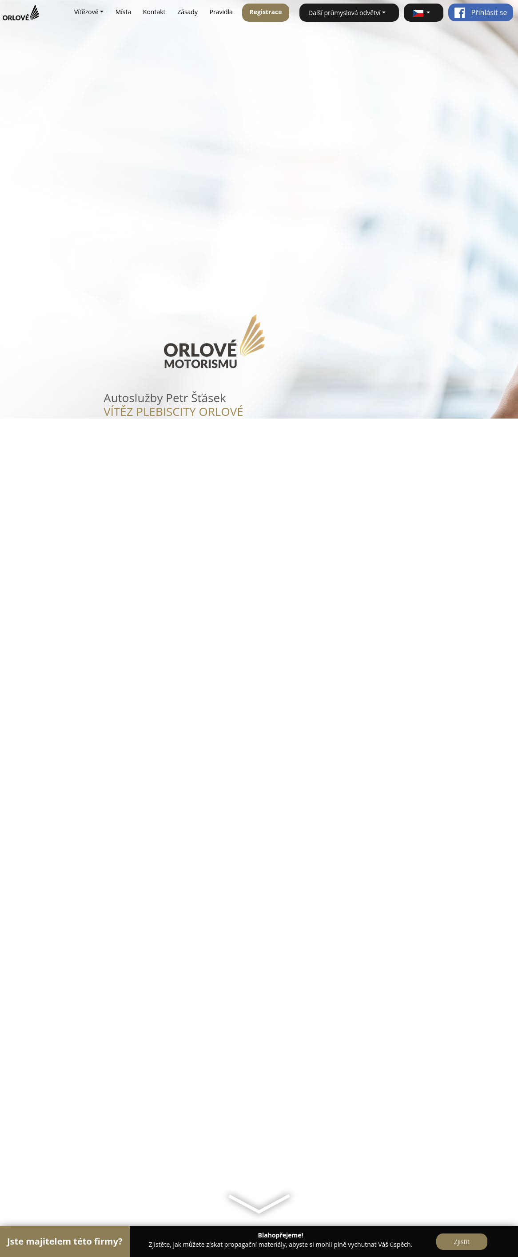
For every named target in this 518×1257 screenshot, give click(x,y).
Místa (123, 12)
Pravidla (221, 12)
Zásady (187, 12)
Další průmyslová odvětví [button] (344, 12)
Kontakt (154, 12)
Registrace (265, 12)
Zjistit (462, 1241)
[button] (423, 13)
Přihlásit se (480, 12)
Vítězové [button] (86, 12)
